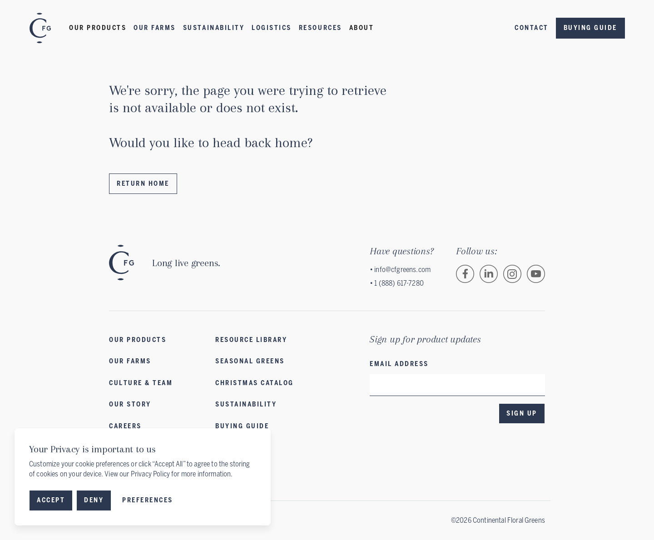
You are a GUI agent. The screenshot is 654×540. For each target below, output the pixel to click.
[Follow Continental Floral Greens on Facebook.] (465, 274)
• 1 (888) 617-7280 (397, 283)
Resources (320, 28)
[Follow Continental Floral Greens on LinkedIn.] (489, 274)
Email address (399, 364)
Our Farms (155, 28)
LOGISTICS (272, 28)
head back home (260, 142)
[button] (97, 28)
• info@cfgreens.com (400, 269)
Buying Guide (590, 28)
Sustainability (213, 28)
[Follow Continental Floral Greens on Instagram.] (512, 274)
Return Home (143, 184)
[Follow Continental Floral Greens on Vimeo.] (536, 274)
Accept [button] (51, 500)
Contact (532, 28)
